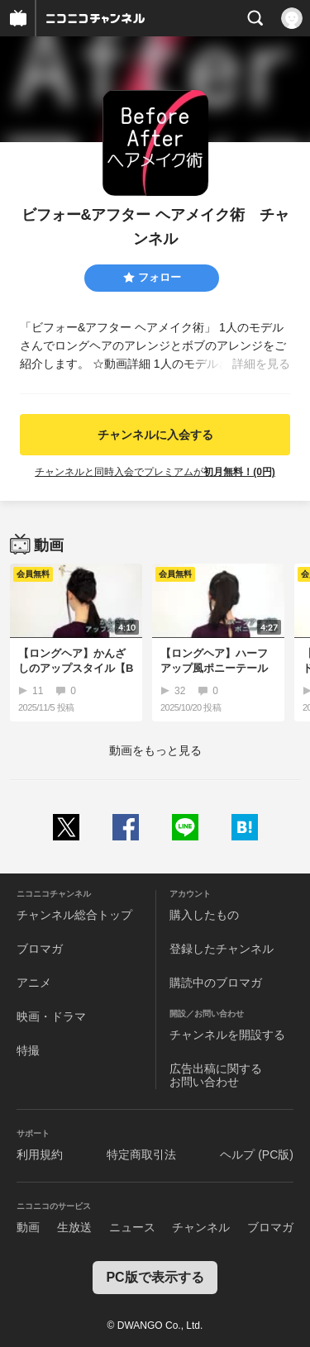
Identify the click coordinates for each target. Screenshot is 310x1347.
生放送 (74, 1227)
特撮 (28, 1050)
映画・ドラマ (51, 1016)
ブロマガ (40, 948)
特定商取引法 (141, 1154)
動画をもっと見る (155, 750)
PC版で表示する (154, 1277)
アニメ (34, 982)
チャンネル (201, 1227)
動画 (28, 1227)
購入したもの (204, 914)
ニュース (132, 1227)
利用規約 (40, 1154)
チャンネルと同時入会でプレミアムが (155, 472)
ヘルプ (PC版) (256, 1154)
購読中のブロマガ (215, 982)
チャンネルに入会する (155, 434)
